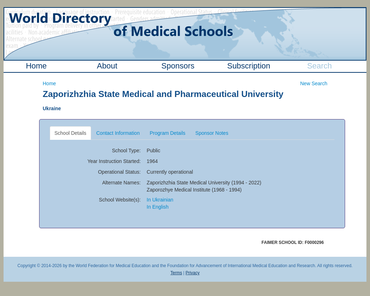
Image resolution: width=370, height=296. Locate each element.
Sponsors (178, 65)
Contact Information (118, 133)
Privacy (193, 272)
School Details (70, 133)
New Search (313, 83)
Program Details (167, 133)
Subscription (248, 65)
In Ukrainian (160, 200)
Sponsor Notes (211, 133)
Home (36, 65)
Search (319, 65)
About (107, 65)
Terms (176, 272)
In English (157, 207)
